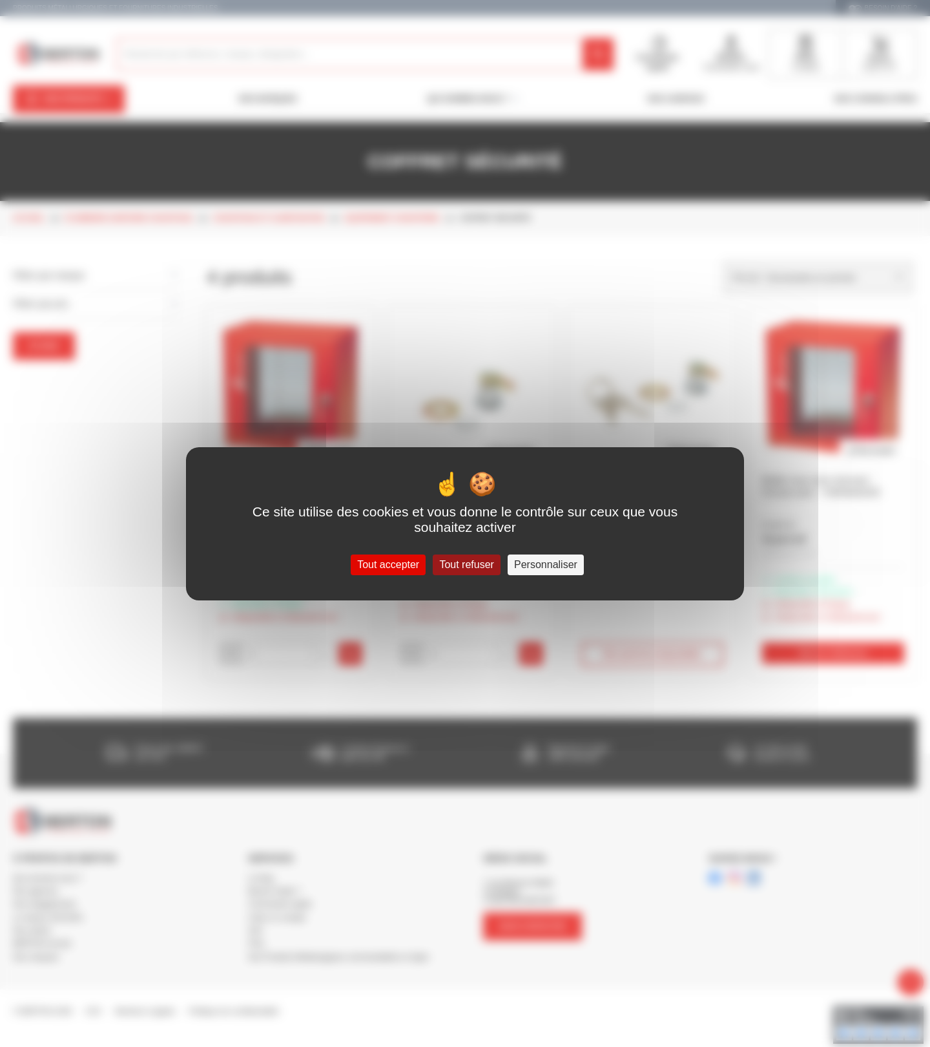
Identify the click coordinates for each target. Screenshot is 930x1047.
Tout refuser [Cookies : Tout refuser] (466, 564)
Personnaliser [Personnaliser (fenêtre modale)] (545, 564)
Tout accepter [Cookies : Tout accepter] (388, 564)
